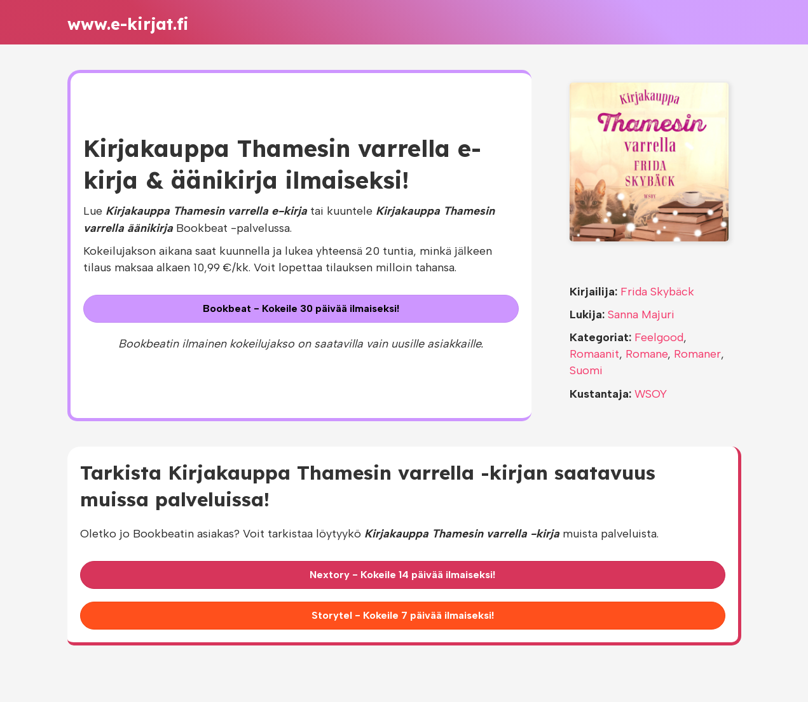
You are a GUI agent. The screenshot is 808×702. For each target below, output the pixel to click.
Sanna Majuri (641, 314)
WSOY (650, 394)
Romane (647, 354)
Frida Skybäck (657, 292)
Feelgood (658, 337)
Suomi (586, 370)
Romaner (697, 354)
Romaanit (594, 354)
